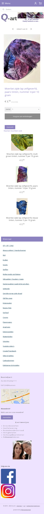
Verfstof (6, 313)
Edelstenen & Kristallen (11, 365)
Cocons (5, 317)
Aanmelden (7, 417)
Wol (4, 255)
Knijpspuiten (7, 303)
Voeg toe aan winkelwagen (22, 116)
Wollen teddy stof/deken (12, 274)
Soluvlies (6, 341)
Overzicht (10, 127)
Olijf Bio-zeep (7, 298)
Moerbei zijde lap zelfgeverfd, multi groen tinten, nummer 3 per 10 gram (22, 155)
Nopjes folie (7, 308)
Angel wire (6, 327)
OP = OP (6, 245)
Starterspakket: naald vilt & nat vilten (16, 284)
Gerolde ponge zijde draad (12, 293)
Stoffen (5, 269)
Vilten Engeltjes (8, 356)
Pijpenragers (7, 322)
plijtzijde (7, 289)
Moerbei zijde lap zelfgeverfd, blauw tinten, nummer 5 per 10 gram (22, 219)
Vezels (5, 265)
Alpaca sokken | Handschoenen (14, 250)
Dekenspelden (8, 332)
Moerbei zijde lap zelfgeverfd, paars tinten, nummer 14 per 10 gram (22, 187)
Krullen (5, 260)
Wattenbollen (7, 337)
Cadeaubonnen (8, 360)
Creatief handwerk (9, 351)
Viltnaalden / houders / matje (13, 279)
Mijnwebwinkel (26, 510)
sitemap (19, 506)
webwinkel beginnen (33, 506)
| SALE (11, 245)
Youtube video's (8, 346)
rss (24, 506)
